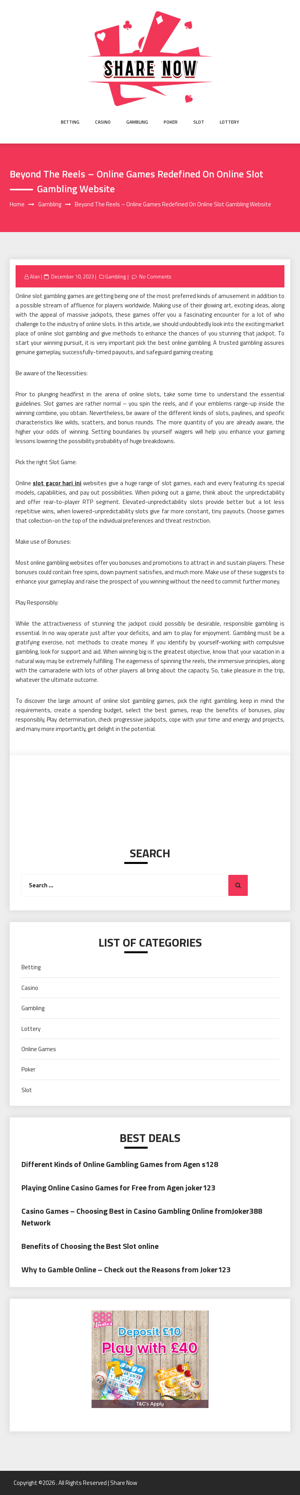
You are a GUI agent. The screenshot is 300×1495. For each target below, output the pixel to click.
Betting (70, 122)
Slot (198, 122)
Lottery (229, 122)
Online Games (38, 1049)
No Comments (155, 276)
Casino (103, 122)
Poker (171, 122)
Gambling (137, 122)
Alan (35, 276)
